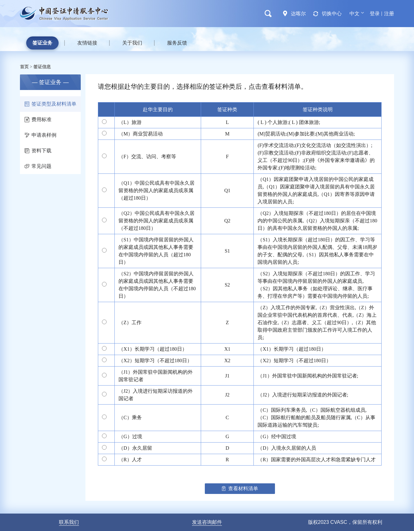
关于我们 (132, 42)
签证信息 (42, 66)
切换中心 (332, 13)
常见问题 (38, 166)
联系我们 (69, 522)
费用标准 (38, 119)
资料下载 (38, 150)
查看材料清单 (239, 488)
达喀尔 (298, 13)
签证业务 (42, 42)
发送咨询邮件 (207, 522)
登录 (375, 13)
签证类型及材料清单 (50, 104)
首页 (24, 66)
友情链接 (87, 42)
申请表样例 (40, 135)
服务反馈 (177, 42)
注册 (389, 13)
